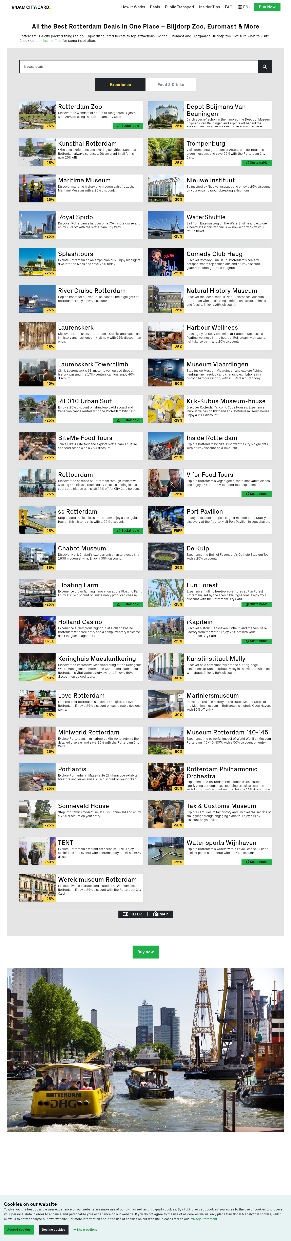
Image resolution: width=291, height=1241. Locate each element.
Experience (120, 85)
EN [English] (245, 7)
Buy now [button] (145, 953)
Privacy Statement (203, 1219)
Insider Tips (52, 41)
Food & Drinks (171, 85)
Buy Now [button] (267, 7)
